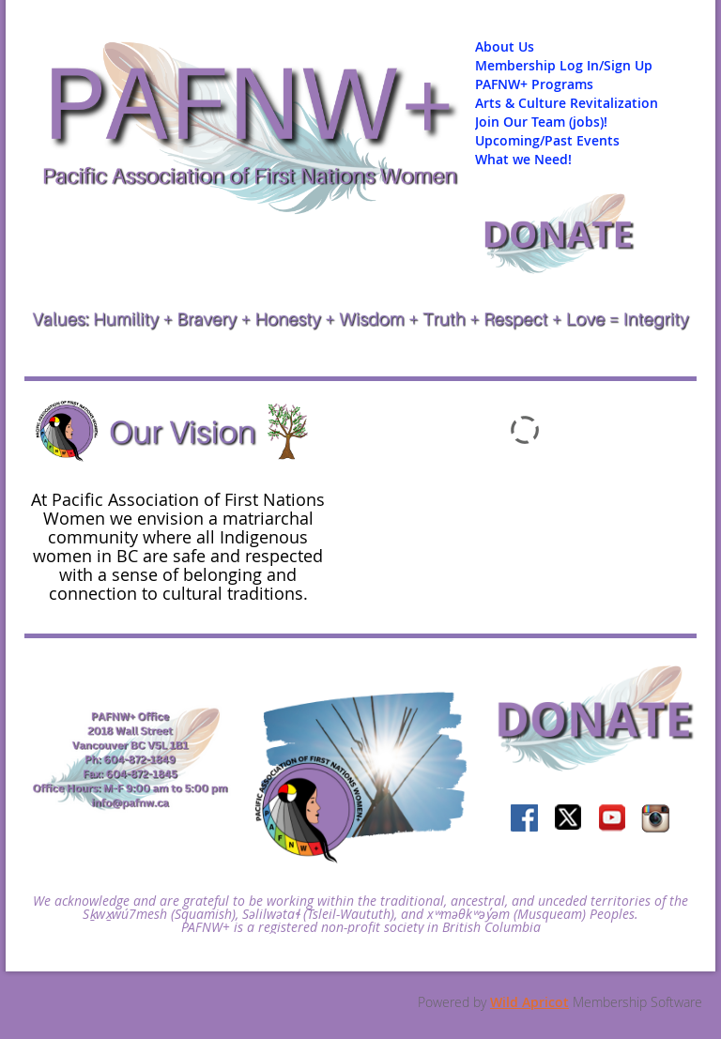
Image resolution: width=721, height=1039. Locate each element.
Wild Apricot (529, 1002)
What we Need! (523, 159)
